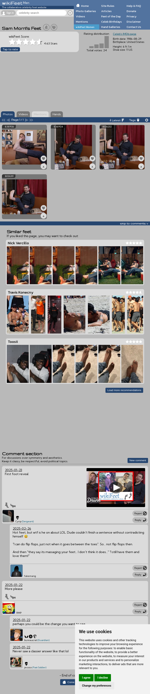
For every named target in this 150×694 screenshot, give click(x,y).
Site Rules (107, 6)
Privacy (132, 16)
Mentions (82, 21)
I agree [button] (86, 677)
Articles (106, 11)
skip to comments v (134, 223)
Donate (131, 11)
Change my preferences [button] (96, 685)
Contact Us (134, 27)
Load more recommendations (124, 390)
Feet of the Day (111, 16)
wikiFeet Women (85, 27)
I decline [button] (102, 677)
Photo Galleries (86, 11)
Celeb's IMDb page (124, 33)
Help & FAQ (134, 6)
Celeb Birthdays (111, 21)
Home (85, 6)
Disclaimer (134, 21)
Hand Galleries (110, 27)
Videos (80, 16)
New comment (137, 460)
